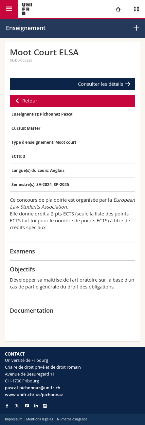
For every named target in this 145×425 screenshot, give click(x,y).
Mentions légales (39, 419)
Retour (29, 100)
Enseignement (25, 28)
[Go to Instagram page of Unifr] (45, 406)
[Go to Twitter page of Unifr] (17, 406)
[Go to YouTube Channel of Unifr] (27, 406)
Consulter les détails (100, 84)
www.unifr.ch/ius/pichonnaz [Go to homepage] (34, 394)
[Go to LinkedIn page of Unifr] (36, 406)
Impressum (13, 419)
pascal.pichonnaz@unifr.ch (32, 388)
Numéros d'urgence (72, 419)
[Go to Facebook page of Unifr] (7, 406)
